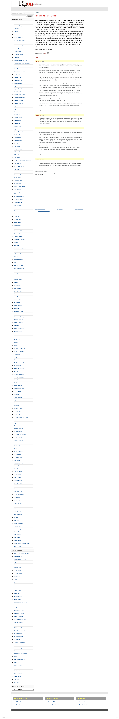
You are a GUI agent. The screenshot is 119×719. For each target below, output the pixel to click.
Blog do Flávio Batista (19, 97)
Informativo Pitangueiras (20, 248)
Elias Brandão (17, 205)
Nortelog (16, 345)
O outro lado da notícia (19, 362)
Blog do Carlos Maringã (20, 559)
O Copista (16, 357)
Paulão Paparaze (18, 397)
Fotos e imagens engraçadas (21, 585)
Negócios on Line (18, 622)
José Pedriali (17, 285)
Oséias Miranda (18, 385)
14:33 (43, 115)
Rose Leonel (17, 460)
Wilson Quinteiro (18, 540)
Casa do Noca (17, 163)
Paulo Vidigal (17, 394)
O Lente (16, 360)
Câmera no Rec (18, 180)
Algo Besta (16, 57)
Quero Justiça (17, 425)
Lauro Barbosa (17, 297)
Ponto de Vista (17, 411)
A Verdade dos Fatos (19, 37)
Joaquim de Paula (18, 271)
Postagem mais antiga (79, 208)
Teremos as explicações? (46, 16)
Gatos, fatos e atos (18, 596)
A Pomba (16, 34)
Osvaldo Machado (18, 636)
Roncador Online (18, 457)
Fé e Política (17, 593)
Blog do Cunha (17, 91)
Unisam (16, 517)
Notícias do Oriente (19, 351)
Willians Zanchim (18, 534)
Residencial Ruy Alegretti (20, 653)
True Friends (17, 671)
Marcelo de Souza (18, 311)
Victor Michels (17, 676)
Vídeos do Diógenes (53, 702)
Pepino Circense (18, 403)
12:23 (43, 61)
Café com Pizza (18, 152)
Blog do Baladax (18, 83)
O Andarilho (17, 354)
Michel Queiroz (17, 334)
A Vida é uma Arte (18, 43)
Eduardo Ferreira (18, 202)
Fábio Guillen (17, 219)
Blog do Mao (17, 114)
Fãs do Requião (18, 222)
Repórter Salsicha (18, 437)
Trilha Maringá (17, 509)
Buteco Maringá (18, 149)
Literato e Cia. (17, 299)
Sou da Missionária (19, 494)
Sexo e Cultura (17, 477)
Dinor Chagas (17, 189)
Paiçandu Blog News (19, 388)
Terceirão (16, 662)
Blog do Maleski (18, 111)
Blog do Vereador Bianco (20, 129)
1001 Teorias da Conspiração (21, 553)
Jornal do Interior (18, 279)
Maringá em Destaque (19, 317)
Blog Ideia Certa (18, 134)
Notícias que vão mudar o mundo (22, 628)
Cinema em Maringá (19, 172)
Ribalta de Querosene (19, 446)
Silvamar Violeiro (18, 483)
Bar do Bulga (17, 74)
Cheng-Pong (17, 169)
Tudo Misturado (18, 514)
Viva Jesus (16, 679)
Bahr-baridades (18, 66)
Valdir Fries (17, 520)
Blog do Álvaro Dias (19, 132)
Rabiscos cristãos (18, 428)
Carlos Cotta (17, 157)
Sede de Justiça (18, 471)
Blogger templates (6, 717)
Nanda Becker (17, 339)
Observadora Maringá (53, 704)
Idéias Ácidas (17, 599)
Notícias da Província (19, 348)
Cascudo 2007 (17, 567)
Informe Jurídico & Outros (20, 251)
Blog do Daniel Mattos (19, 94)
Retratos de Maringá (19, 443)
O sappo (16, 371)
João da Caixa (17, 288)
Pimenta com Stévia (19, 645)
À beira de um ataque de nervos (22, 543)
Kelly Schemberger (19, 294)
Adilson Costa (17, 51)
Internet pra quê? (18, 259)
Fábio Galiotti (17, 590)
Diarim (15, 579)
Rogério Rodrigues (18, 451)
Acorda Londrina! (18, 46)
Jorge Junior (17, 274)
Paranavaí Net (17, 391)
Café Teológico (17, 154)
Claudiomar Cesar (18, 175)
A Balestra (16, 28)
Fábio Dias (16, 216)
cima (117, 717)
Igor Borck (16, 245)
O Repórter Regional (19, 368)
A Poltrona (16, 31)
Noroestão (16, 342)
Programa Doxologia (19, 420)
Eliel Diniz (16, 208)
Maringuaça (17, 314)
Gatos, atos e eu (18, 225)
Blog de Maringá (18, 80)
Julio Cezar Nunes (18, 291)
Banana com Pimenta (19, 71)
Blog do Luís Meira (18, 109)
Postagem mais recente (40, 208)
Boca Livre (16, 143)
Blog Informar (17, 137)
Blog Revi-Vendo (18, 140)
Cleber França (17, 177)
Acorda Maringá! (18, 48)
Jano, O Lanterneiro (19, 268)
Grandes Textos (18, 236)
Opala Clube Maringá (19, 630)
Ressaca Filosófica (18, 440)
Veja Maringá (17, 526)
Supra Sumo (17, 500)
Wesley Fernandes (18, 531)
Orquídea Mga (17, 382)
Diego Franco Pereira (19, 186)
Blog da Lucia (17, 77)
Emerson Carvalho (18, 211)
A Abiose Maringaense (19, 26)
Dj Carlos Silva (17, 582)
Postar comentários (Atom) (44, 211)
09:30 (45, 53)
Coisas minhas (17, 570)
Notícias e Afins (18, 625)
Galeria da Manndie (21, 702)
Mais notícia (17, 308)
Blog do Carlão (17, 86)
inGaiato (16, 256)
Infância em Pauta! (18, 254)
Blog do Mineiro (18, 117)
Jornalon (16, 282)
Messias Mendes (18, 331)
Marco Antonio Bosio (19, 610)
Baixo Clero (17, 69)
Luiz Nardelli (17, 302)
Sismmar (16, 486)
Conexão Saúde (18, 573)
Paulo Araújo (17, 639)
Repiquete (16, 651)
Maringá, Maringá (18, 319)
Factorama (16, 213)
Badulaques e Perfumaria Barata (22, 63)
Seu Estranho (17, 474)
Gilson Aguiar (17, 233)
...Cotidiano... (17, 23)
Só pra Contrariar (18, 503)
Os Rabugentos (18, 633)
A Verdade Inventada (19, 40)
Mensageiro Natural (19, 328)
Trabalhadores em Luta (20, 506)
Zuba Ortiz (16, 682)
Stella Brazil (17, 497)
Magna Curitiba (18, 305)
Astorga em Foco (18, 556)
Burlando (16, 565)
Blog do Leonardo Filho (20, 106)
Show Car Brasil (18, 480)
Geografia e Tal (18, 231)
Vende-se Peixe (18, 673)
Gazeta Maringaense (19, 228)
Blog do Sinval (17, 123)
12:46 (43, 159)
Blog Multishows (18, 562)
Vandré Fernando (18, 523)
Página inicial (60, 208)
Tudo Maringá (17, 511)
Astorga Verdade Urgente (20, 60)
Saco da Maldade (18, 466)
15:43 (43, 128)
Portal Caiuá (17, 414)
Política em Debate (19, 408)
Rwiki (15, 656)
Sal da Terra (17, 468)
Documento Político (19, 196)
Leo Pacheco (17, 607)
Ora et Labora (17, 380)
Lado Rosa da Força (19, 605)
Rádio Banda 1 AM (18, 463)
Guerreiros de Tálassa (19, 239)
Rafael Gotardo (18, 431)
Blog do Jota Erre (18, 103)
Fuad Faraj (16, 587)
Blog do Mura (17, 120)
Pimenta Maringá (18, 648)
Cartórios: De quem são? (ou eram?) (23, 160)
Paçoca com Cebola (19, 400)
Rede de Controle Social (20, 434)
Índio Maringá (17, 546)
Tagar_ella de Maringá (19, 659)
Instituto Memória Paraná (20, 602)
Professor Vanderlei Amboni (21, 417)
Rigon (15, 448)
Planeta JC (16, 405)
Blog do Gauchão (18, 100)
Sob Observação (18, 491)
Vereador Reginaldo (19, 529)
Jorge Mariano (17, 276)
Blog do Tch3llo (18, 126)
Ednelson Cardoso (18, 199)
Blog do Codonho (18, 89)
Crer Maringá (17, 576)
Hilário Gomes (17, 242)
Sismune (16, 489)
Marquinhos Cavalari (19, 613)
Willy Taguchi (17, 537)
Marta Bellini (17, 325)
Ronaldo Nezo (17, 454)
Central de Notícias (19, 166)
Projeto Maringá (18, 423)
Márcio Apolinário (18, 616)
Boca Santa (17, 146)
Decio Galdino (17, 183)
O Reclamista (17, 365)
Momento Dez (17, 337)
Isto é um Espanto (18, 265)
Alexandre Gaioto (18, 54)
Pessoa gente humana (19, 642)
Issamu (15, 262)
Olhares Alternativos (19, 377)
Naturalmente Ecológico (20, 619)
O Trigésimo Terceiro (19, 374)
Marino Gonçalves (18, 322)
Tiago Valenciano (18, 665)
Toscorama (16, 668)
